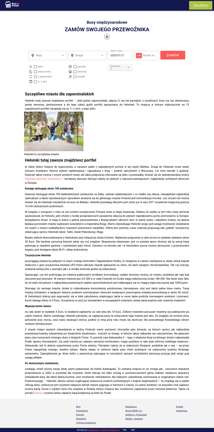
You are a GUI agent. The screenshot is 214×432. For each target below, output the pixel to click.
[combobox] (48, 55)
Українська (181, 411)
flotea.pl (39, 393)
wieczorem (44, 71)
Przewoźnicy (82, 411)
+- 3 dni (42, 81)
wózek (81, 76)
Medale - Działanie (134, 419)
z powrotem (45, 76)
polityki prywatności (110, 430)
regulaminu (93, 430)
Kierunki (80, 415)
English (179, 407)
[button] (63, 55)
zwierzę (81, 71)
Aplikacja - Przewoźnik (136, 415)
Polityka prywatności (86, 423)
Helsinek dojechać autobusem (43, 178)
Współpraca (131, 407)
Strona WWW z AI (133, 411)
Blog (78, 407)
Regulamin (81, 419)
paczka (81, 66)
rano (40, 66)
